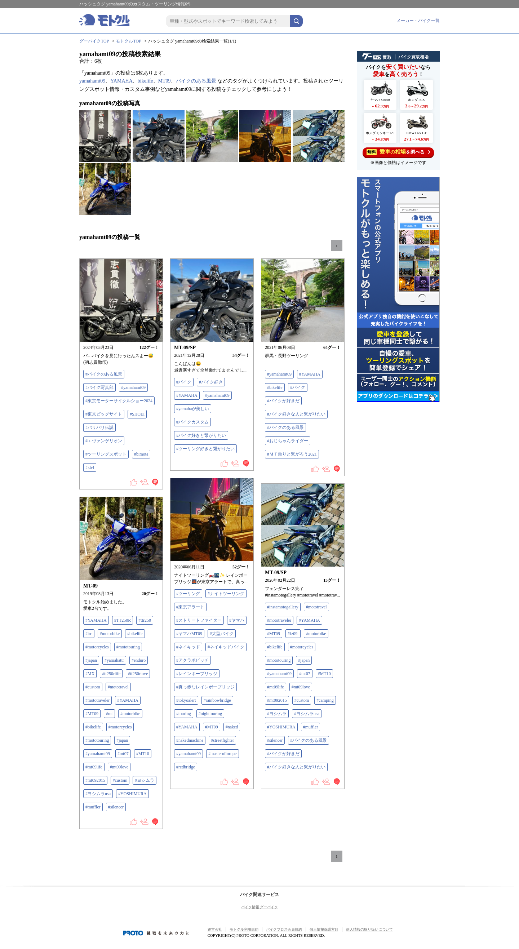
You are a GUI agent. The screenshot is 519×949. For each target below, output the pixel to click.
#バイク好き (211, 382)
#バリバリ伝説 (99, 427)
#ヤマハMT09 (189, 633)
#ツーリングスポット (106, 454)
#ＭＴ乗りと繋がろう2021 (292, 454)
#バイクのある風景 (103, 374)
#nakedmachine (189, 740)
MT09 (164, 81)
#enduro (139, 660)
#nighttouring (210, 713)
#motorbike (316, 633)
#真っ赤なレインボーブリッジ (205, 686)
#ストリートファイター (199, 620)
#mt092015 (277, 700)
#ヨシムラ (277, 713)
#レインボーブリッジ (196, 673)
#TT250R (122, 620)
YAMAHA (121, 81)
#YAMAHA (187, 395)
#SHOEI (137, 414)
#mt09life (275, 686)
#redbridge (185, 767)
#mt (109, 713)
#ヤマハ (236, 620)
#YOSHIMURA (281, 727)
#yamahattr (114, 660)
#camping (324, 700)
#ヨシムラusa (306, 713)
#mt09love (301, 686)
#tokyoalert (186, 700)
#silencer (275, 740)
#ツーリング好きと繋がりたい (205, 448)
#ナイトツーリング (226, 593)
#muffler (310, 727)
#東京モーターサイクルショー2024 (118, 400)
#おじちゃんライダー (287, 440)
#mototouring (278, 660)
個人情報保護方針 (324, 929)
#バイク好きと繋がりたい (201, 435)
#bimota (141, 454)
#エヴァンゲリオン (103, 440)
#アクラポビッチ (192, 660)
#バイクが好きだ (283, 400)
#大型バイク (222, 633)
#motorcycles (302, 646)
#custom (301, 700)
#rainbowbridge (217, 700)
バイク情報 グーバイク (259, 907)
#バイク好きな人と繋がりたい (296, 414)
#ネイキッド (188, 646)
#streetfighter (222, 740)
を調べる (398, 152)
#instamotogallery (282, 606)
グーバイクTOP (94, 41)
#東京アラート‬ (190, 606)
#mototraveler (279, 620)
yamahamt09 (92, 81)
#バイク (183, 382)
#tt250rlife (111, 673)
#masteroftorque (222, 753)
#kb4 (89, 467)
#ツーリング (188, 593)
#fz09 (293, 633)
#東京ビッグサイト (103, 414)
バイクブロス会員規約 (284, 929)
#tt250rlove (138, 673)
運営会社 (215, 929)
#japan (304, 660)
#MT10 (324, 673)
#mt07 (304, 673)
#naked (232, 727)
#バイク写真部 (99, 387)
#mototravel (316, 606)
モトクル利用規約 (244, 929)
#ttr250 (144, 620)
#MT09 (211, 727)
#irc (88, 633)
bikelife (145, 81)
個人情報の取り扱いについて (369, 929)
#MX (89, 673)
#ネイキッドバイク (226, 646)
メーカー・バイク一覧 (418, 20)
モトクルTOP (128, 41)
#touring (183, 713)
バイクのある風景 (196, 81)
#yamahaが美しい (192, 408)
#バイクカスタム (192, 422)
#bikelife (275, 387)
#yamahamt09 (133, 387)
